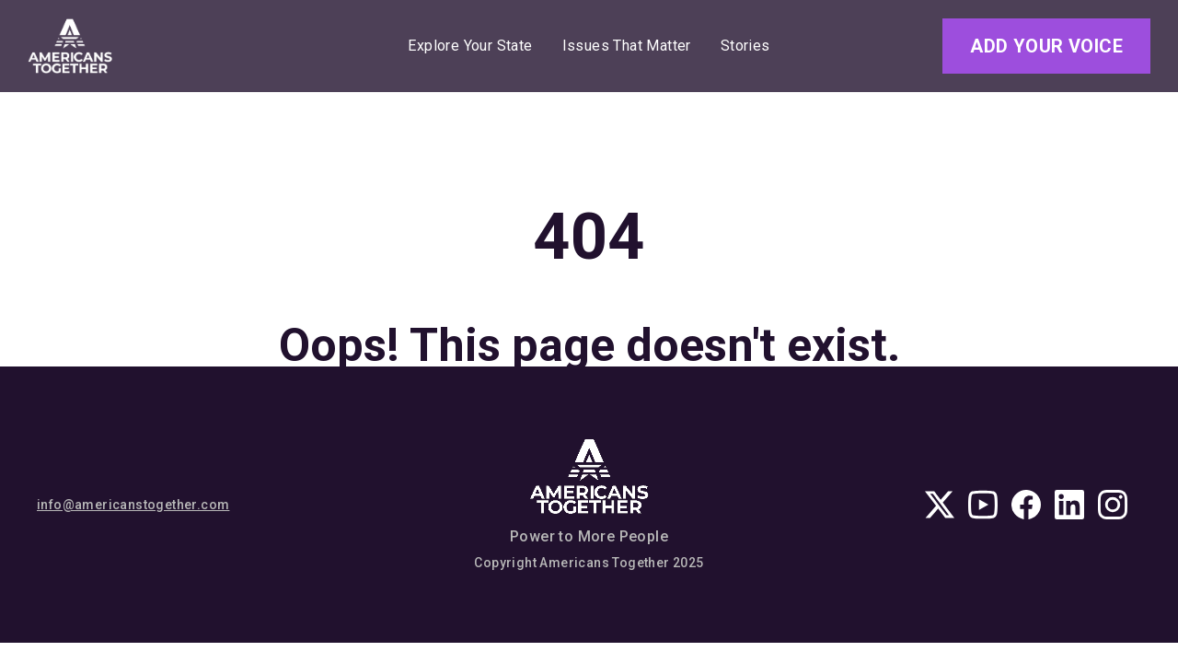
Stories (745, 46)
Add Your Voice (1046, 46)
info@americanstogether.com (133, 504)
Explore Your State (470, 46)
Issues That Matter (626, 46)
